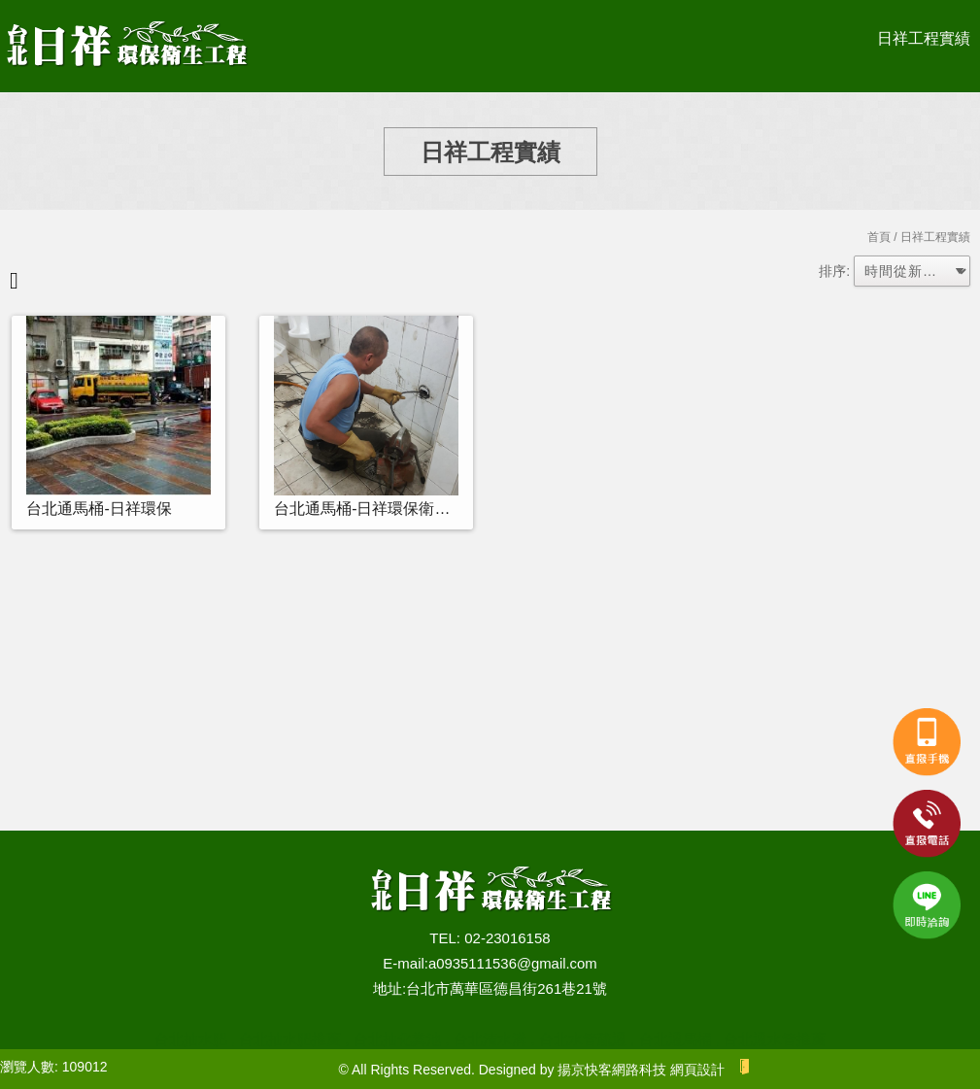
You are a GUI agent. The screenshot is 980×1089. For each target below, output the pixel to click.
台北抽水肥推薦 (290, 1039)
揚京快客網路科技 (612, 1069)
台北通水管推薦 (775, 1039)
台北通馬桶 (675, 1039)
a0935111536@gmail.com (512, 963)
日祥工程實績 (923, 38)
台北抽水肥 (190, 1039)
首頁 (879, 237)
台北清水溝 (490, 1039)
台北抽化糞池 (397, 1039)
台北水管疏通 (582, 1039)
